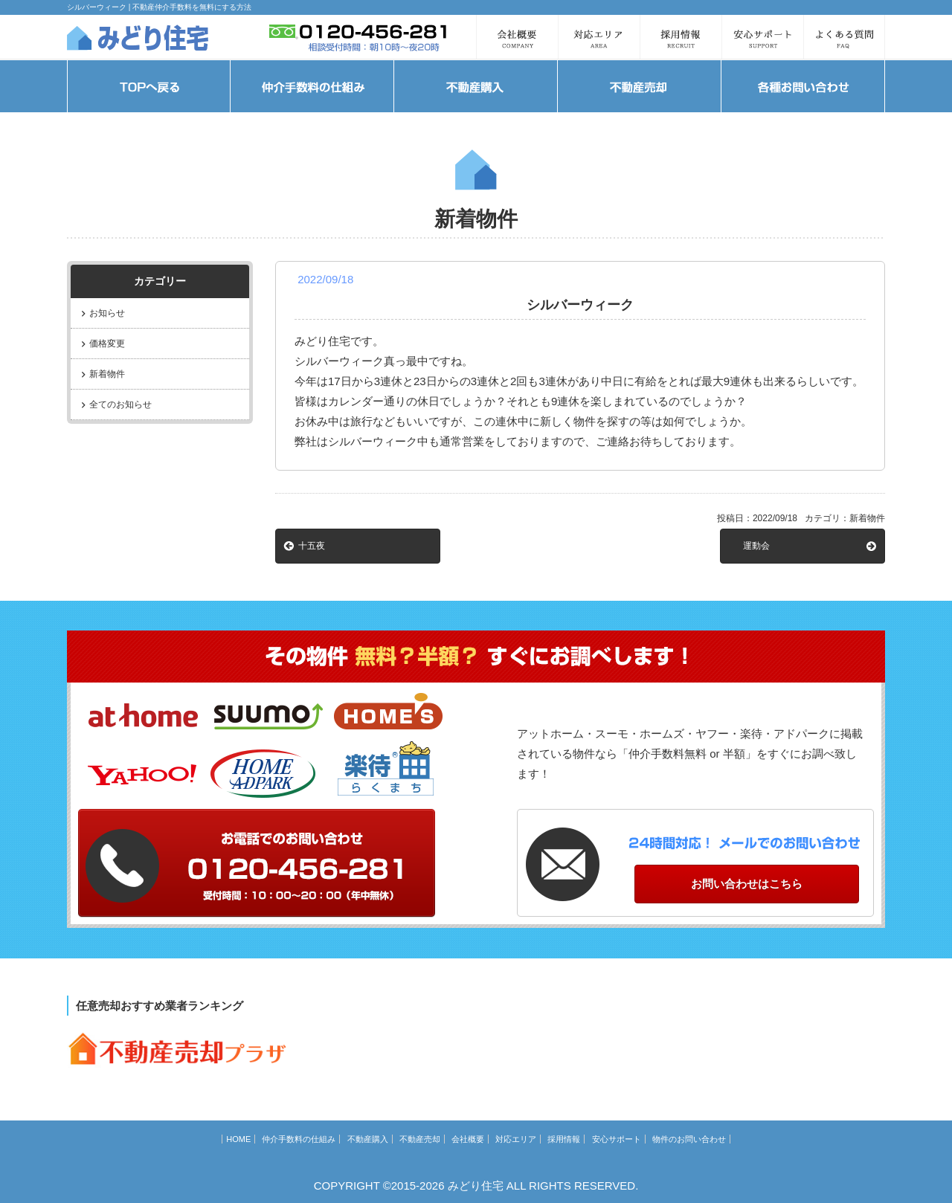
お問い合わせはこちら (747, 883)
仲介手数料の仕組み (298, 1139)
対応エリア (515, 1139)
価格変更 (107, 343)
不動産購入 (367, 1139)
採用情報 (563, 1139)
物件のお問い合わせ (689, 1139)
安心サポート (616, 1139)
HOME (238, 1139)
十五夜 (311, 546)
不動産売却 (419, 1139)
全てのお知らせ (120, 404)
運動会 (756, 546)
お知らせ (107, 313)
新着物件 (107, 374)
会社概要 (467, 1139)
